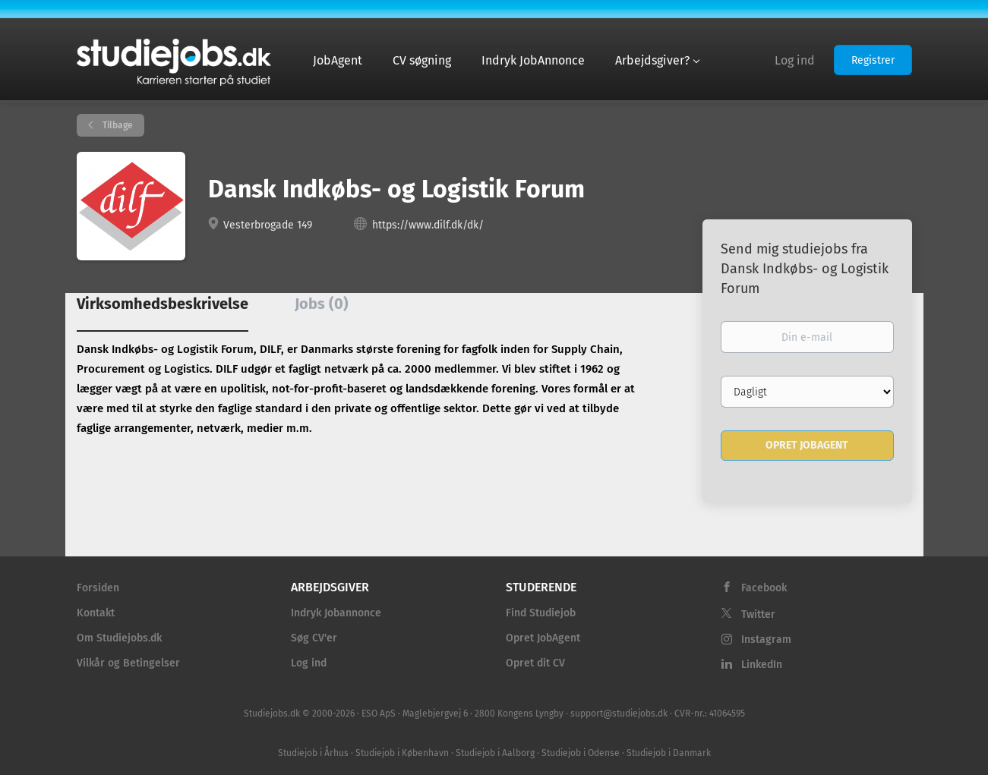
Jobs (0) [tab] (322, 304)
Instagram (766, 639)
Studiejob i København (402, 753)
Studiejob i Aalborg (495, 753)
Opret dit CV (535, 663)
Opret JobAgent (543, 638)
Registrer (873, 60)
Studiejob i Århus (313, 753)
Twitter (758, 614)
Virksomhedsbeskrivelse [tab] (162, 304)
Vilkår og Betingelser (128, 663)
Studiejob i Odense (580, 753)
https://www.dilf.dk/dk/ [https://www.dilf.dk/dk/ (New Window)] (428, 225)
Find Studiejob (541, 612)
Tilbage (116, 125)
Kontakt (96, 612)
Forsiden (98, 587)
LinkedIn (761, 664)
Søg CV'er (314, 638)
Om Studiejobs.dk (119, 638)
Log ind (795, 60)
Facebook (764, 587)
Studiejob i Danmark (669, 753)
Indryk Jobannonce (336, 612)
